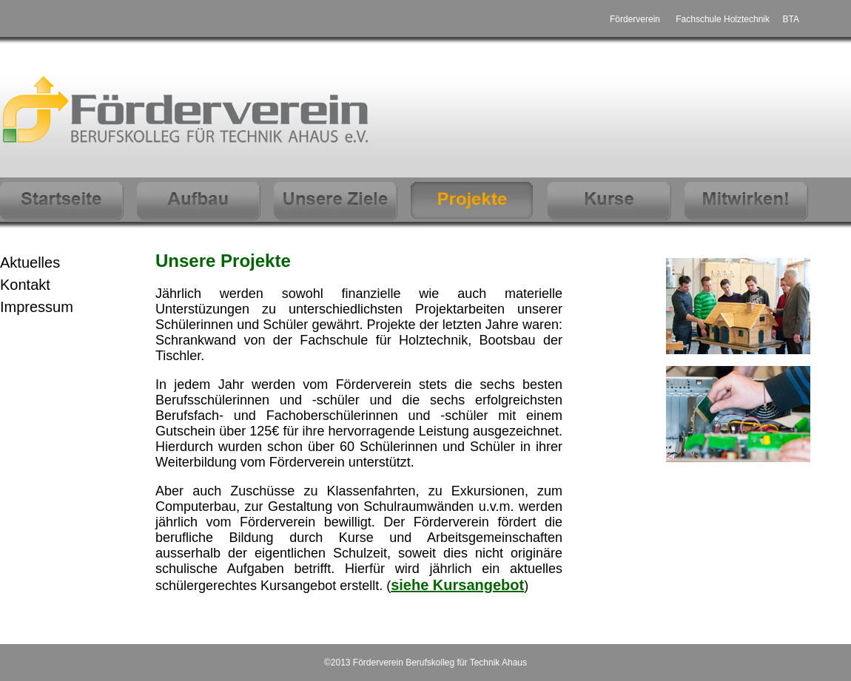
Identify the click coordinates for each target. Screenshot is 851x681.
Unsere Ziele (342, 199)
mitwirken (752, 199)
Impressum (36, 307)
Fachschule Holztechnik (723, 19)
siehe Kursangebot (457, 585)
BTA (791, 19)
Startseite (68, 199)
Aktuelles (30, 262)
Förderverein (635, 19)
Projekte (479, 199)
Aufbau (205, 199)
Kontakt (25, 285)
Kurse (616, 199)
